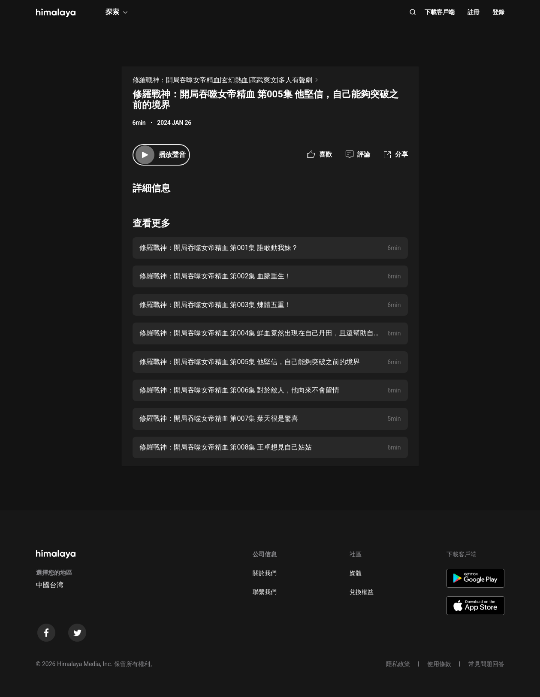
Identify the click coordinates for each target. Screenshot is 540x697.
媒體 (356, 573)
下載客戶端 (440, 12)
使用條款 (439, 664)
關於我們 (265, 573)
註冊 (474, 12)
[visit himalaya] (55, 13)
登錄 (498, 12)
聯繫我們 (265, 591)
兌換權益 (362, 591)
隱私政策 (398, 664)
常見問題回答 (486, 664)
